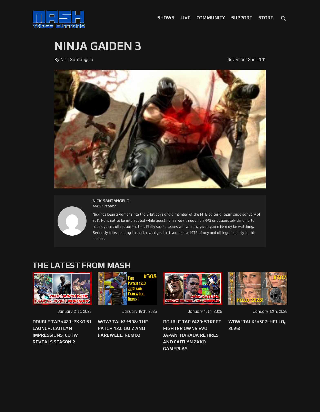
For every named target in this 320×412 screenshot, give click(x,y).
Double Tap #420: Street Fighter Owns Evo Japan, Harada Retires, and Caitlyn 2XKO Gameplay (192, 335)
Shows (165, 17)
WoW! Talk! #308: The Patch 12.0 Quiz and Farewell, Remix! (123, 328)
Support (241, 17)
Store (265, 17)
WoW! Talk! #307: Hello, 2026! (256, 325)
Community (211, 17)
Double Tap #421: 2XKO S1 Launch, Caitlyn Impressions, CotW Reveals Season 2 (62, 331)
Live (185, 17)
